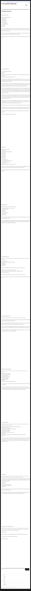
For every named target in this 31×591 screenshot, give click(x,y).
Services (4, 576)
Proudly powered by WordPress (13, 587)
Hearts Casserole (5, 422)
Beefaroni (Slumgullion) (6, 369)
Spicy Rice (4, 147)
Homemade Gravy (5, 68)
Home (4, 574)
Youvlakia (3, 474)
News (4, 578)
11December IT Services (6, 587)
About (4, 580)
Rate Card (4, 584)
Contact (4, 582)
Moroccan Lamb (5, 15)
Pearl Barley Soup (5, 256)
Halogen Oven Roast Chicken (7, 526)
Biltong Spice (4, 204)
